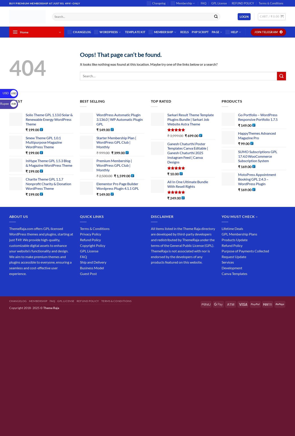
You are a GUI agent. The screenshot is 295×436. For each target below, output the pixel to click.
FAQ (203, 3)
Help (233, 32)
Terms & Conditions (271, 3)
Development (232, 268)
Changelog (156, 3)
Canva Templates (234, 273)
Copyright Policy (92, 245)
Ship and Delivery (93, 262)
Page (217, 32)
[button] (244, 16)
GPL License (219, 3)
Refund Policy (90, 240)
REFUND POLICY (243, 3)
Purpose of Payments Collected (245, 251)
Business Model (92, 268)
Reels (184, 32)
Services (228, 262)
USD (10, 93)
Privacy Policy (90, 234)
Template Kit (135, 32)
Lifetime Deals (232, 228)
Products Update (235, 240)
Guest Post (88, 273)
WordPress (107, 32)
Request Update (234, 257)
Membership (183, 3)
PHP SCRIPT (200, 32)
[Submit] (216, 16)
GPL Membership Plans (239, 234)
